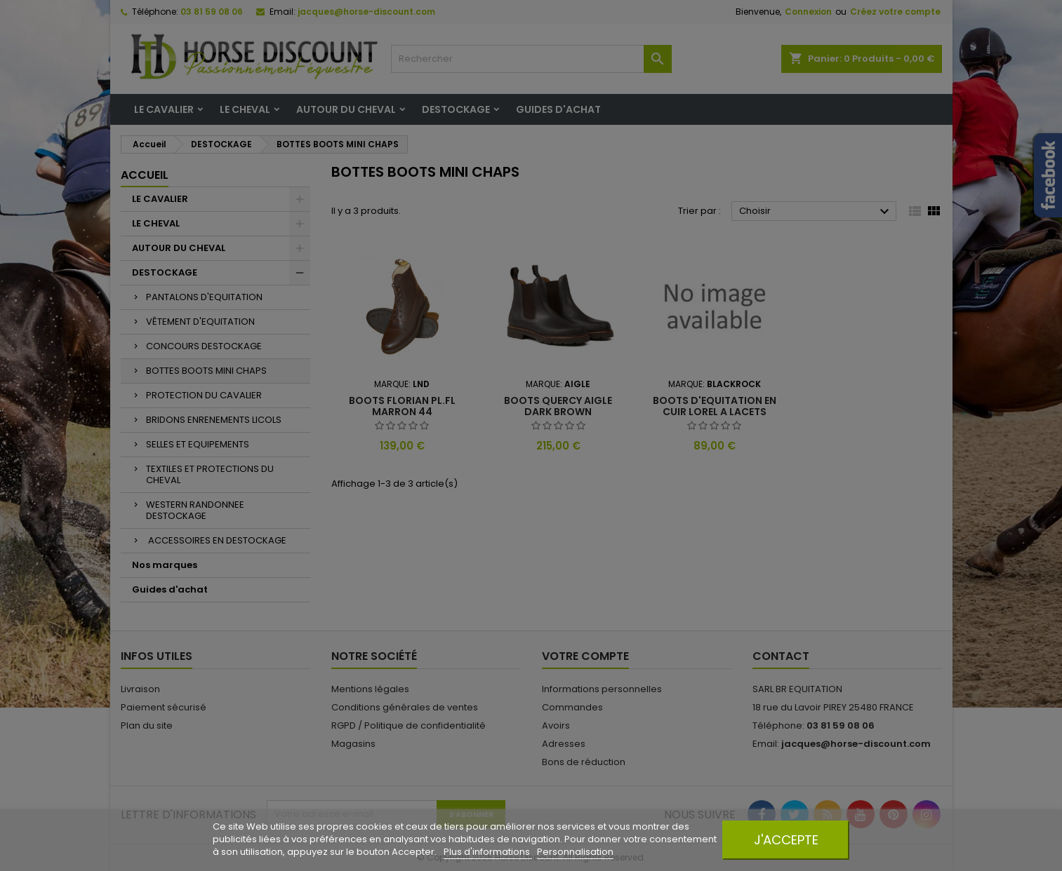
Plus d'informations (488, 851)
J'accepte (786, 840)
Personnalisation (575, 851)
